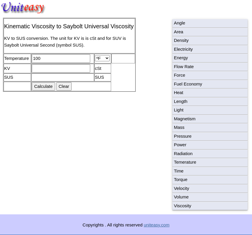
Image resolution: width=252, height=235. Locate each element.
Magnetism (184, 118)
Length (180, 101)
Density (181, 40)
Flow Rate (184, 66)
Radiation (183, 153)
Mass (179, 127)
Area (178, 31)
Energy (181, 57)
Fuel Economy (188, 83)
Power (180, 144)
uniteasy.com (156, 224)
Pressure (183, 136)
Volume (181, 196)
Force (179, 75)
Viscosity (182, 205)
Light (179, 109)
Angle (179, 22)
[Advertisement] (55, 159)
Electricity (183, 49)
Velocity (181, 188)
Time (179, 170)
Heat (178, 92)
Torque (180, 179)
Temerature (185, 162)
